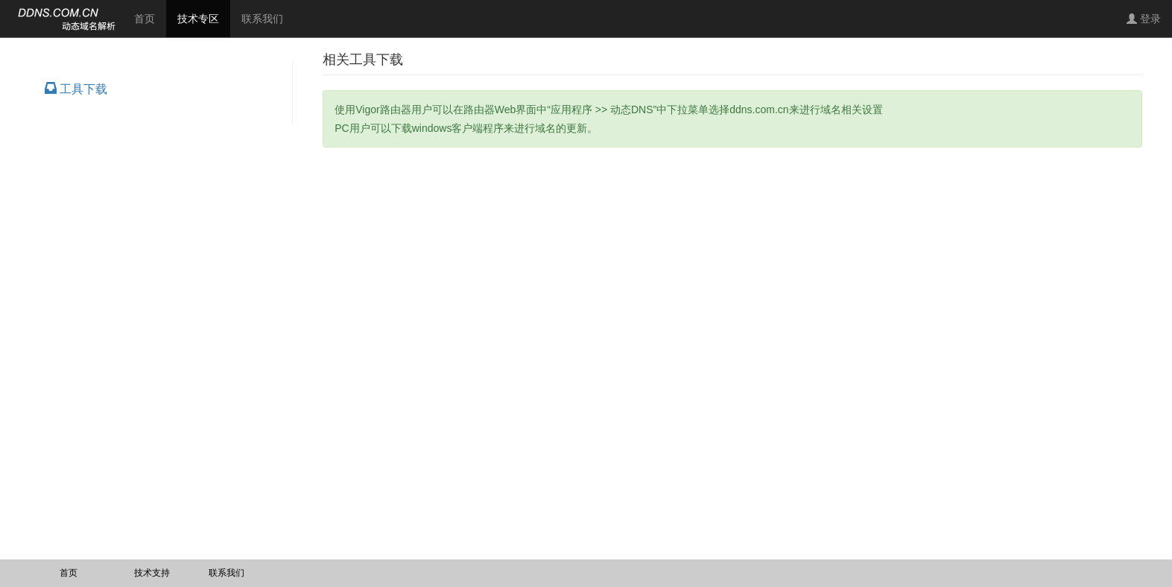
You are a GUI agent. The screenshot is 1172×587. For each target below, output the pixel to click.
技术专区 (203, 17)
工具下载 (76, 89)
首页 (144, 19)
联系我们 (262, 19)
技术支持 (152, 573)
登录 (1144, 19)
